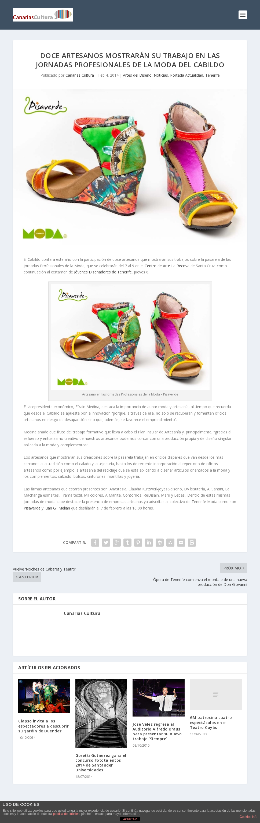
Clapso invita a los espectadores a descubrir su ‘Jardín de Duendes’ (43, 725)
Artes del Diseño (137, 75)
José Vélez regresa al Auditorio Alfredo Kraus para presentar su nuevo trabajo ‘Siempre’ (157, 732)
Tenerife (212, 75)
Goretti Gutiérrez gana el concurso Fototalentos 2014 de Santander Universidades (100, 763)
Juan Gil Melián (57, 508)
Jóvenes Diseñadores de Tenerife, (104, 272)
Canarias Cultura (79, 75)
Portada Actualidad (186, 75)
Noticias (161, 75)
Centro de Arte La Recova (168, 265)
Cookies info (248, 817)
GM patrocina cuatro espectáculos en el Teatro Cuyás (211, 722)
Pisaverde (33, 508)
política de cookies (66, 814)
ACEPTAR (130, 819)
